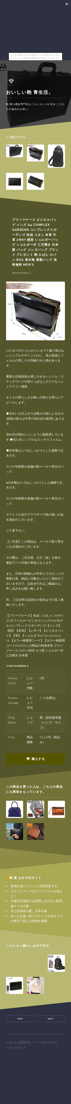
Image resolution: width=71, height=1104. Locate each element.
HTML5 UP (20, 1047)
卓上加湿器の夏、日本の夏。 (30, 911)
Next (51, 1019)
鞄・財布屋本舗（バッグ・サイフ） (50, 722)
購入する (38, 759)
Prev (20, 1019)
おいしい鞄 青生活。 (21, 1042)
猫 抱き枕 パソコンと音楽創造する (34, 886)
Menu (66, 4)
